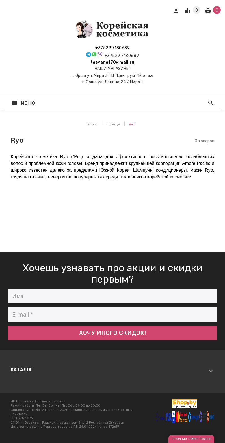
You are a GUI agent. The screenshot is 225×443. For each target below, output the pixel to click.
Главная (92, 124)
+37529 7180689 (112, 47)
